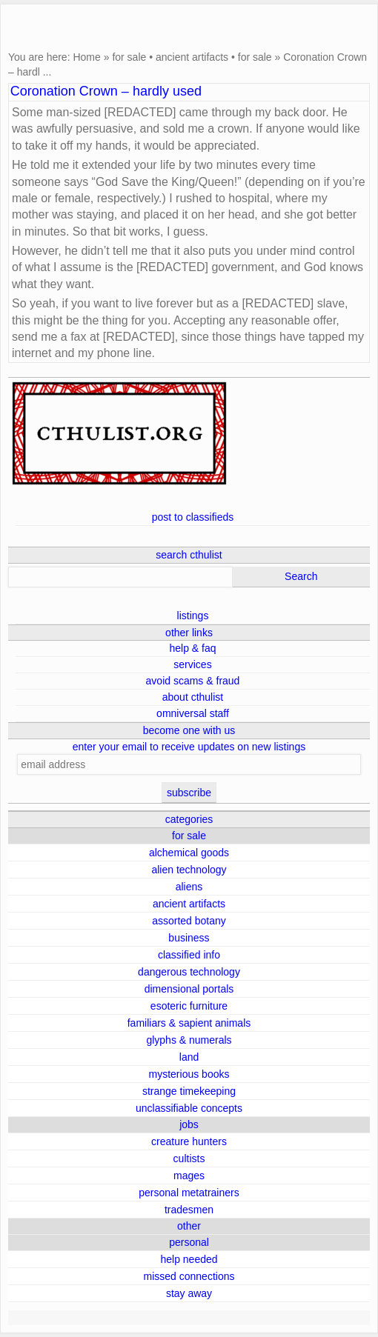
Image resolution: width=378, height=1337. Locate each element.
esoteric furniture (189, 1006)
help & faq (192, 648)
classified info (189, 955)
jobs (189, 1124)
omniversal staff (192, 713)
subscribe (189, 792)
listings (193, 615)
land (189, 1057)
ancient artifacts (192, 57)
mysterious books (189, 1074)
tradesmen (189, 1210)
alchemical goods (189, 852)
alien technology (188, 870)
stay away (189, 1293)
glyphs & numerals (188, 1040)
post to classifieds (193, 517)
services (192, 664)
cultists (189, 1158)
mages (189, 1175)
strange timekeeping (189, 1091)
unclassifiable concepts (189, 1108)
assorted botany (189, 921)
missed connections (189, 1276)
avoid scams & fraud (193, 681)
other (189, 1226)
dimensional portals (189, 989)
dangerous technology (189, 972)
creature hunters (189, 1141)
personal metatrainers (189, 1192)
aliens (189, 887)
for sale (129, 57)
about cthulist (193, 697)
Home (86, 57)
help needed (188, 1259)
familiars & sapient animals (189, 1023)
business (188, 938)
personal (189, 1242)
